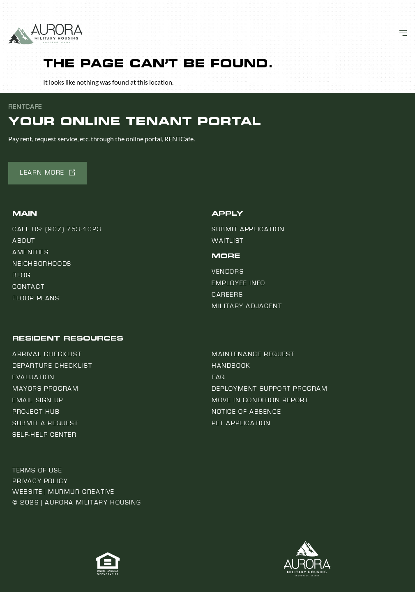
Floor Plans (36, 298)
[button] (47, 173)
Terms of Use (37, 470)
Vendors (228, 271)
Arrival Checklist (46, 354)
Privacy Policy (40, 481)
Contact (28, 286)
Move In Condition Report (260, 400)
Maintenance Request (253, 354)
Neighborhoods (41, 263)
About (23, 240)
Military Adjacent (247, 306)
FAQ (218, 377)
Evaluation (33, 377)
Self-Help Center (44, 434)
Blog (21, 275)
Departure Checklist (52, 365)
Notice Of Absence (246, 411)
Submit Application (248, 229)
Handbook (231, 365)
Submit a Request (45, 423)
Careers (227, 294)
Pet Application (241, 423)
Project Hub (36, 411)
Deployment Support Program (270, 388)
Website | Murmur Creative (63, 491)
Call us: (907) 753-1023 (57, 229)
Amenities (30, 252)
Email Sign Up (37, 400)
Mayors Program (45, 388)
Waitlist (228, 240)
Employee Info (238, 283)
